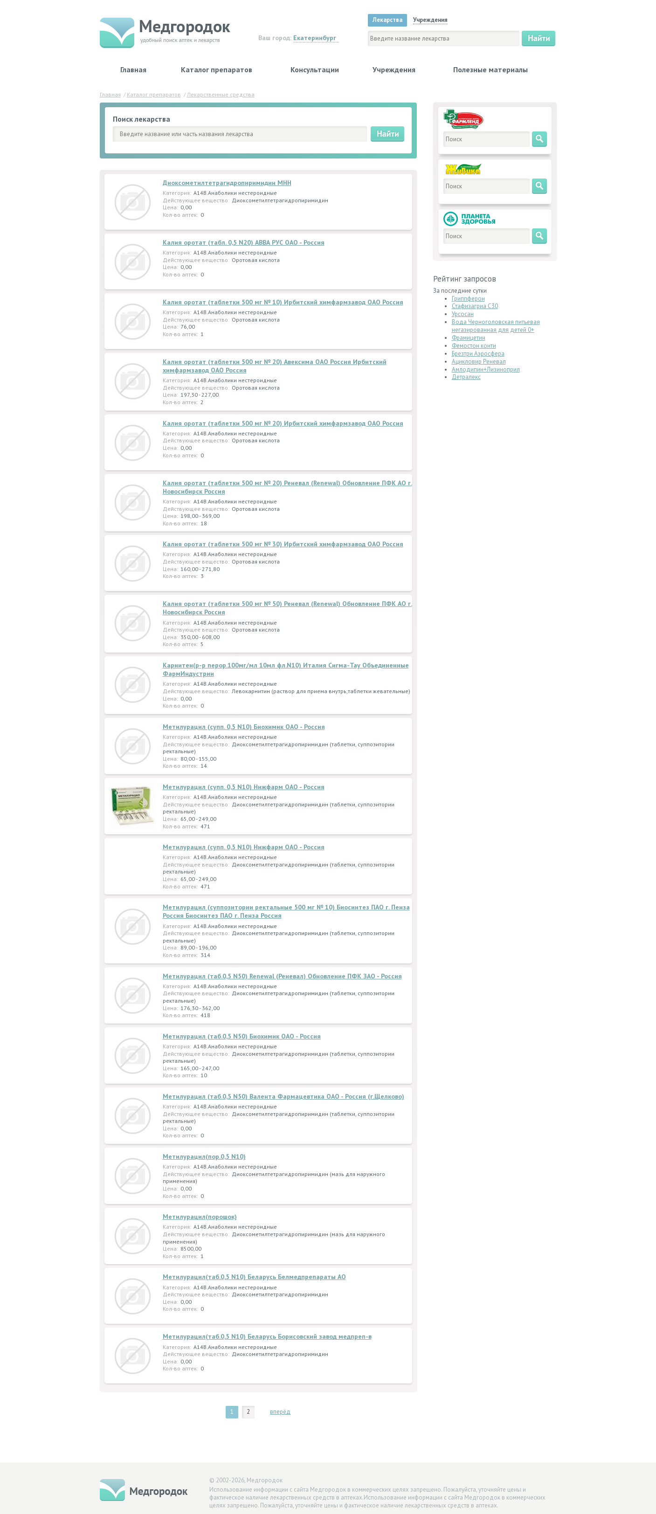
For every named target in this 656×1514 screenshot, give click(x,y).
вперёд (280, 1412)
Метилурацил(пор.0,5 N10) (204, 1156)
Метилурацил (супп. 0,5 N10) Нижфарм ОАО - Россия (244, 787)
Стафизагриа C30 (475, 306)
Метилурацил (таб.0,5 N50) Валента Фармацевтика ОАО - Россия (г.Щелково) (283, 1096)
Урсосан (463, 314)
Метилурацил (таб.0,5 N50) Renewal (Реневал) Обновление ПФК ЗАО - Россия (282, 976)
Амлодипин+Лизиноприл (486, 369)
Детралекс (466, 377)
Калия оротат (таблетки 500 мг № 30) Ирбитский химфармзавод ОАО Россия (283, 544)
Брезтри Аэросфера (478, 354)
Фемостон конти (474, 346)
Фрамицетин (468, 338)
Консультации (314, 69)
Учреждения (394, 69)
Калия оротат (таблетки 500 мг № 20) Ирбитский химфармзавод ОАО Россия (283, 423)
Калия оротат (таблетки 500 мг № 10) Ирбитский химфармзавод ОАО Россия (283, 302)
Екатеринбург (314, 38)
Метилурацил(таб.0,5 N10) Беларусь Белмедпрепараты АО (254, 1277)
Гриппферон (468, 299)
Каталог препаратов (216, 69)
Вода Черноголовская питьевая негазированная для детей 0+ (496, 326)
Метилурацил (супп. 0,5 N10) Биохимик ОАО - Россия (244, 727)
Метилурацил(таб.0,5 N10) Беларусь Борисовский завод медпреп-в (267, 1336)
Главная (133, 69)
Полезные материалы (490, 69)
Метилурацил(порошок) (200, 1216)
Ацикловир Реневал (479, 361)
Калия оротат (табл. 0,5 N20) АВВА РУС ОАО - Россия (244, 242)
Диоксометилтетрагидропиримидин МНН (227, 183)
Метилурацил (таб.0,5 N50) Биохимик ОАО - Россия (242, 1036)
